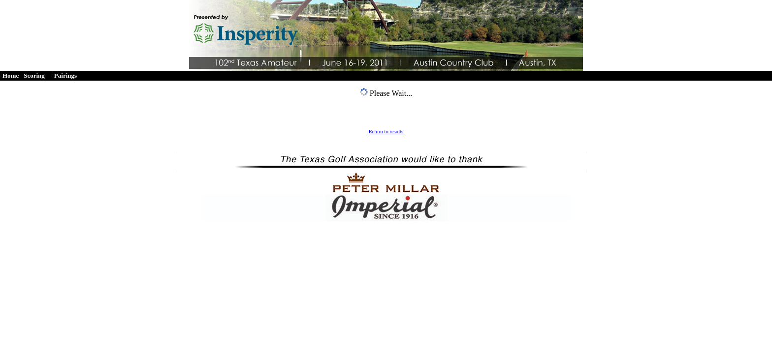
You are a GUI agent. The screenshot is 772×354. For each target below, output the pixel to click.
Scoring (34, 75)
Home (10, 75)
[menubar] (42, 76)
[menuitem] (10, 76)
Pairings (65, 75)
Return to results (386, 131)
